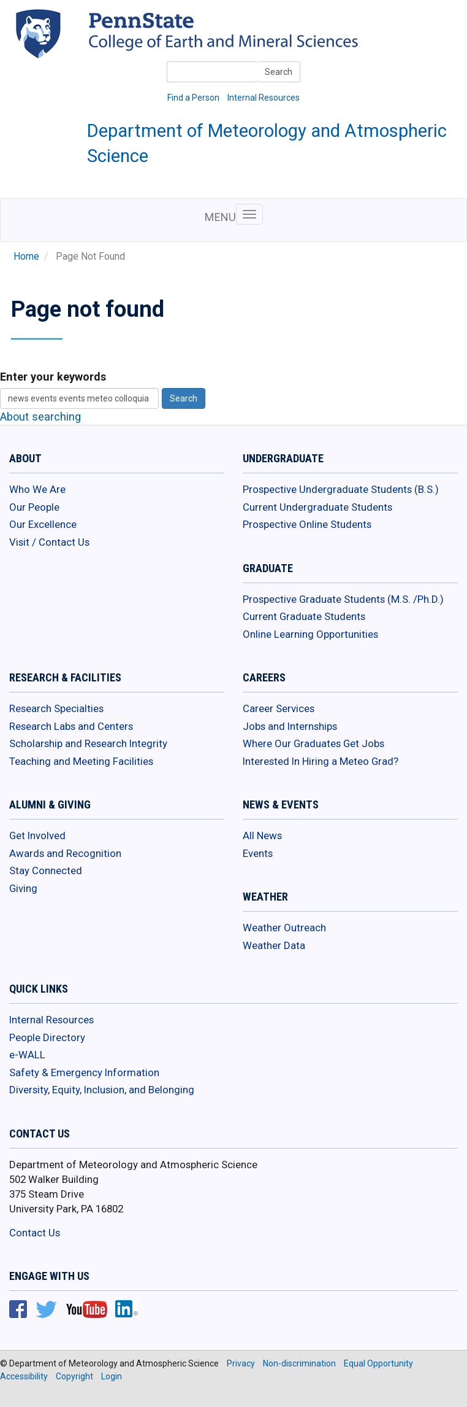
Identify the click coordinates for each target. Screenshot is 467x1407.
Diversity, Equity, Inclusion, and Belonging (101, 1089)
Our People (34, 507)
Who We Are (37, 489)
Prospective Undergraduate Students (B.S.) (341, 489)
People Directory (47, 1037)
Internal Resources (263, 98)
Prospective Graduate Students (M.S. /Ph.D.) (343, 599)
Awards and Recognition (65, 853)
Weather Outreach (284, 927)
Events (258, 853)
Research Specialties (56, 708)
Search (278, 72)
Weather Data (274, 945)
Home (26, 256)
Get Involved (37, 835)
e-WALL (27, 1054)
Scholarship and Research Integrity (88, 743)
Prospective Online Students (307, 524)
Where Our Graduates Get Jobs (313, 743)
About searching (40, 416)
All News (262, 835)
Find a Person (193, 98)
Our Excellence (43, 524)
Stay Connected (45, 870)
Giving (23, 888)
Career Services (278, 708)
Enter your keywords (53, 376)
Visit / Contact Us (49, 542)
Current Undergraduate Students (317, 507)
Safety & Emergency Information (84, 1072)
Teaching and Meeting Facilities (81, 761)
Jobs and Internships (290, 726)
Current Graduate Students (304, 616)
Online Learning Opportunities (310, 634)
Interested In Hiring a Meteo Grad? (320, 761)
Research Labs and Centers (71, 726)
